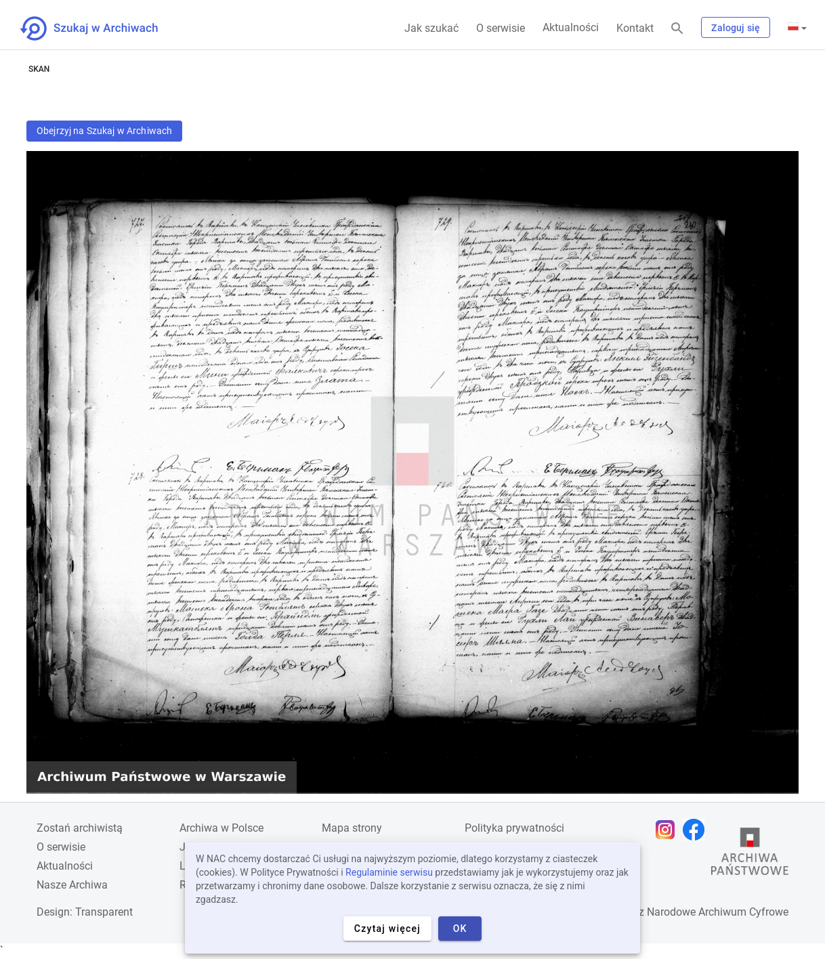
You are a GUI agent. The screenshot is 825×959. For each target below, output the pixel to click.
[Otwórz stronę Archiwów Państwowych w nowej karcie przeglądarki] (749, 855)
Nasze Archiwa (72, 884)
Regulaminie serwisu (389, 872)
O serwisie (500, 28)
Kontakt (635, 28)
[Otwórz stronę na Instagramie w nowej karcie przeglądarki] (668, 829)
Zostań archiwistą (80, 828)
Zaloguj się (735, 27)
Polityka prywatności (514, 828)
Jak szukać (431, 28)
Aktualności (571, 27)
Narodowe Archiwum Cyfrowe (717, 911)
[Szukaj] (677, 28)
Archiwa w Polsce (221, 828)
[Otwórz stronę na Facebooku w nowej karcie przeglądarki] (697, 829)
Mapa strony (352, 828)
